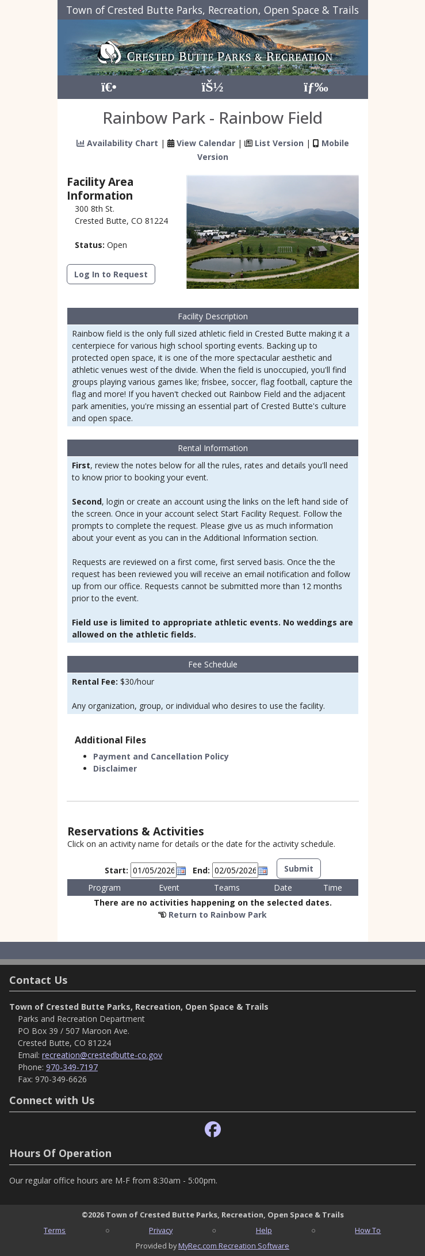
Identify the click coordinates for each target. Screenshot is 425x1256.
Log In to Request (111, 274)
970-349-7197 (72, 1067)
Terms (55, 1230)
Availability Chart (117, 143)
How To (368, 1230)
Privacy (161, 1230)
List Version (279, 143)
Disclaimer (115, 768)
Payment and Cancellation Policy (161, 756)
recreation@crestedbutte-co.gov (102, 1054)
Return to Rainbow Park (218, 914)
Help (264, 1230)
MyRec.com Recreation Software (233, 1245)
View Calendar (206, 143)
